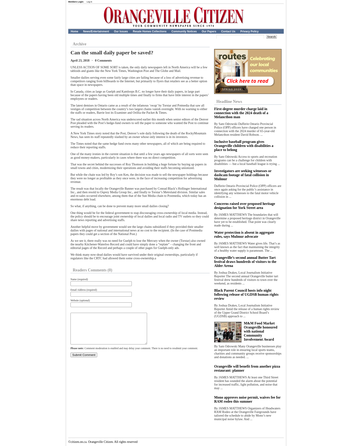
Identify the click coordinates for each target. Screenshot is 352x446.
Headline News (229, 101)
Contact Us (228, 31)
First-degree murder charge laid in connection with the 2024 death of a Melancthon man (241, 113)
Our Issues (121, 31)
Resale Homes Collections (150, 31)
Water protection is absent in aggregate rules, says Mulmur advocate (244, 234)
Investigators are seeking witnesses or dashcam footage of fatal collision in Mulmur (242, 175)
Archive (79, 44)
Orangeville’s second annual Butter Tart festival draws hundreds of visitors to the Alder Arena (245, 262)
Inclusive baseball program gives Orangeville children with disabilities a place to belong (243, 146)
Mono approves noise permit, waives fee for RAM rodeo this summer (247, 399)
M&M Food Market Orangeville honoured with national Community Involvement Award (260, 331)
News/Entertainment (96, 31)
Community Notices (184, 31)
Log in (89, 2)
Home (74, 31)
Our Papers (209, 31)
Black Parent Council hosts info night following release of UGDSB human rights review (246, 294)
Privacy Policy (249, 31)
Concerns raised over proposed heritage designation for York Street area (244, 206)
